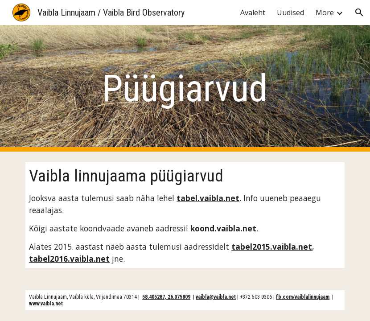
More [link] (325, 12)
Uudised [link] (290, 12)
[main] (185, 88)
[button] (359, 12)
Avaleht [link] (252, 12)
